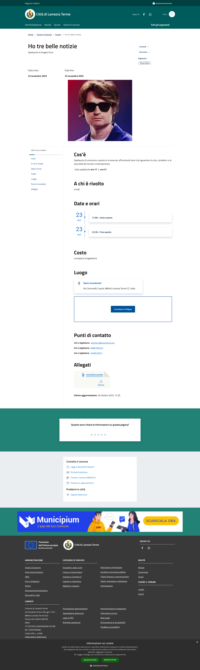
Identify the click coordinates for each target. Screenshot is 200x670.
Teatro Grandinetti (92, 283)
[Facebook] (142, 14)
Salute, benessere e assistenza (114, 581)
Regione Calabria (32, 3)
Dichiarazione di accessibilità (113, 622)
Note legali (105, 617)
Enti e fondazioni (32, 581)
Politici (28, 585)
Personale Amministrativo (36, 590)
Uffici (27, 576)
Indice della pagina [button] (38, 150)
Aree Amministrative (34, 572)
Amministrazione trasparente (113, 608)
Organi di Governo (33, 567)
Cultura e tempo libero (72, 572)
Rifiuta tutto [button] (110, 660)
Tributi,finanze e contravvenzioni (115, 576)
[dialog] (100, 655)
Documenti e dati (32, 595)
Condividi (144, 46)
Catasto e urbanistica (72, 581)
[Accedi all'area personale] (162, 3)
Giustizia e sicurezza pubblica (113, 572)
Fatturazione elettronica (35, 636)
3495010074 (96, 353)
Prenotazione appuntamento (75, 608)
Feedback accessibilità (110, 627)
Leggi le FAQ (68, 617)
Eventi (58, 34)
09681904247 (97, 347)
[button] (100, 665)
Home (30, 34)
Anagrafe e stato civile (72, 567)
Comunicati (143, 572)
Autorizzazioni (107, 585)
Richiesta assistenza (71, 622)
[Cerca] (172, 14)
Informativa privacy (109, 613)
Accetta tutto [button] (90, 660)
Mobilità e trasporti (71, 585)
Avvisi (140, 576)
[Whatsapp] (149, 14)
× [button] (197, 642)
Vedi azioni (145, 52)
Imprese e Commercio (72, 576)
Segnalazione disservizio (73, 613)
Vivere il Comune (44, 34)
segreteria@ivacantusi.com (103, 342)
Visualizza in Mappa (123, 309)
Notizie (141, 567)
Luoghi (141, 589)
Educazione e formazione (111, 567)
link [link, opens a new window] (124, 655)
